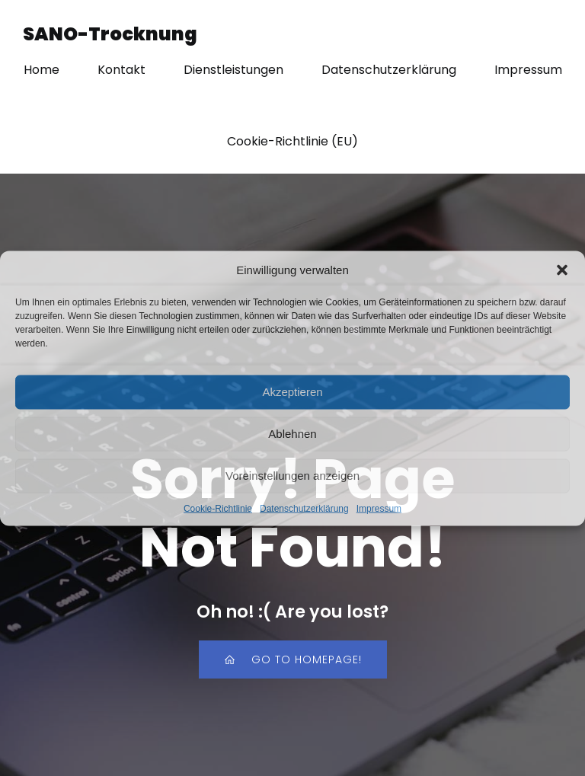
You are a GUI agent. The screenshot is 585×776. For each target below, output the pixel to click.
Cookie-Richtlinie (218, 508)
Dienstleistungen (233, 69)
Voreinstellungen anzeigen (292, 475)
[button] (562, 269)
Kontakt (121, 69)
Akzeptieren (292, 391)
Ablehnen (292, 433)
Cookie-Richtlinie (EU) (292, 141)
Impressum (378, 508)
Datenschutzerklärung (304, 508)
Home (41, 69)
